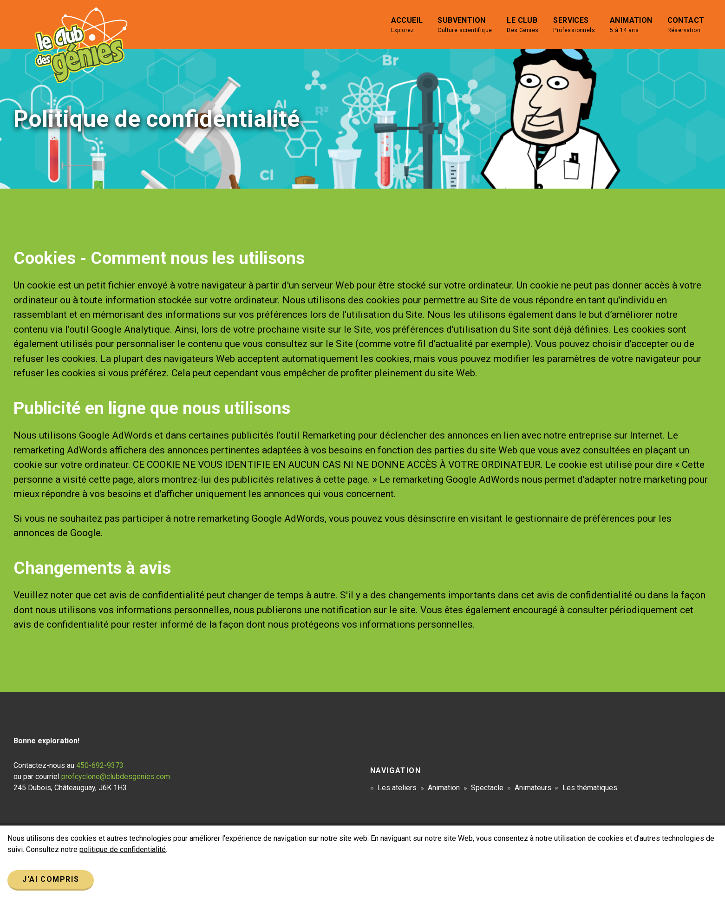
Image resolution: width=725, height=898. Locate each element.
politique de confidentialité (122, 849)
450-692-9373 (100, 765)
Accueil (407, 25)
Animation (631, 25)
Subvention (465, 25)
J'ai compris (50, 879)
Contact (686, 25)
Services (574, 25)
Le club (522, 25)
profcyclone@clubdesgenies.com (115, 776)
